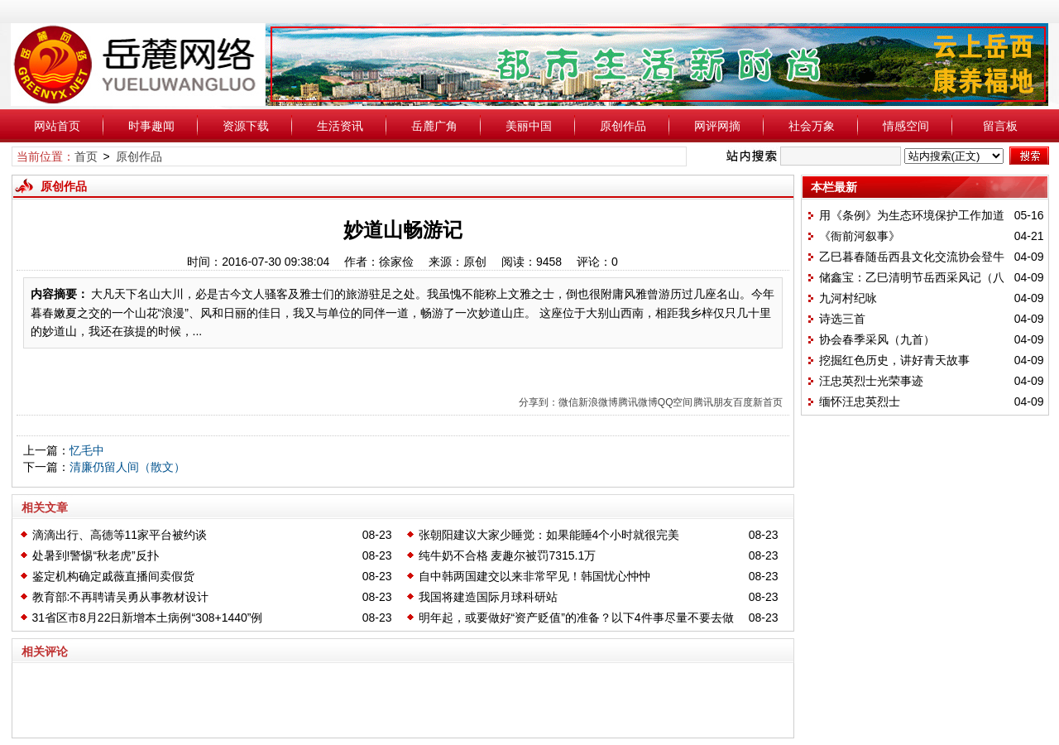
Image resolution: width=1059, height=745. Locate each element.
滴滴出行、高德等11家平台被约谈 (120, 534)
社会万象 (811, 125)
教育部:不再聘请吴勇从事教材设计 (120, 596)
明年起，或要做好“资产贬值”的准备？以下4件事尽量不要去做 (576, 617)
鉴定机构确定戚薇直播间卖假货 (113, 576)
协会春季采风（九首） (877, 339)
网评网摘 (717, 125)
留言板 (1000, 125)
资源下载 (246, 125)
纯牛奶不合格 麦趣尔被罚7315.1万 (508, 555)
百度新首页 (758, 402)
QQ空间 (675, 402)
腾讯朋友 (713, 402)
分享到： (538, 402)
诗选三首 (842, 318)
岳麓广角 (434, 125)
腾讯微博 (638, 402)
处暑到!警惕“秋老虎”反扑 (95, 555)
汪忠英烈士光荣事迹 (871, 380)
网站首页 (57, 125)
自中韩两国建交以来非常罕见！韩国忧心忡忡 (534, 576)
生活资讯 (340, 125)
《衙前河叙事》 (859, 236)
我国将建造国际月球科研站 (488, 596)
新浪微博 (598, 402)
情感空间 (906, 125)
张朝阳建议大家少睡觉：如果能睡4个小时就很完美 (549, 534)
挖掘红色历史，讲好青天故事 (894, 360)
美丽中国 (529, 125)
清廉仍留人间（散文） (127, 466)
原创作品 (623, 125)
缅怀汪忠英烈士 (859, 401)
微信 (568, 402)
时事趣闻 (151, 125)
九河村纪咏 (848, 298)
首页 (86, 156)
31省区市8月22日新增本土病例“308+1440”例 (147, 617)
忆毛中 (86, 450)
